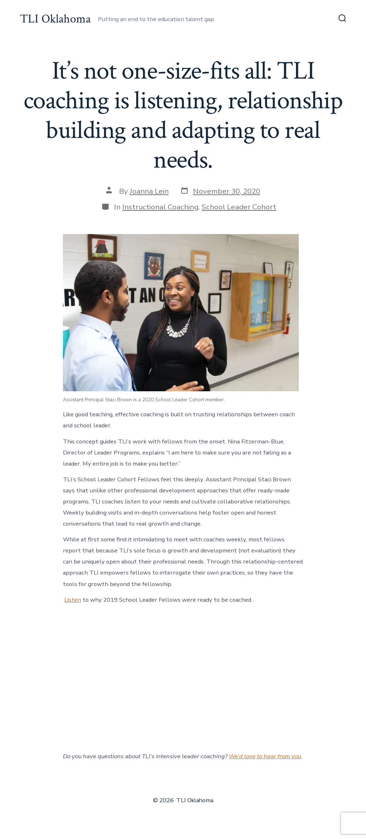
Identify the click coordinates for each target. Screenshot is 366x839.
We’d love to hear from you (265, 756)
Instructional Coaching (160, 207)
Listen (72, 600)
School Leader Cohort (239, 207)
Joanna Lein (149, 191)
